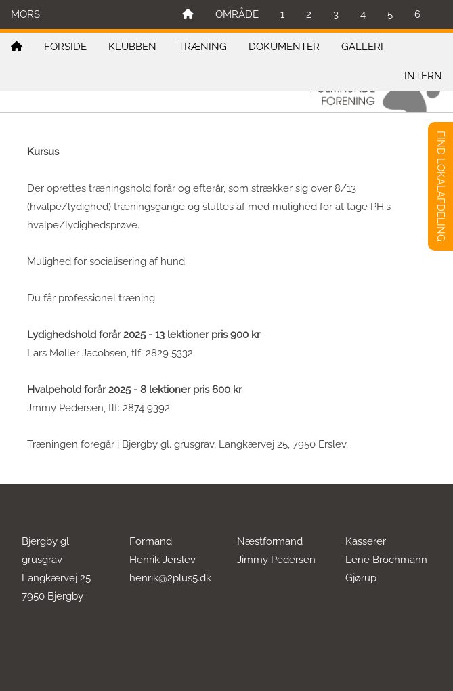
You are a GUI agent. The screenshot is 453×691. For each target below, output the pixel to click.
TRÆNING (202, 47)
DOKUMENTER (284, 47)
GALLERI (362, 47)
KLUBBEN (132, 47)
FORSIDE (65, 47)
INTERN (423, 76)
